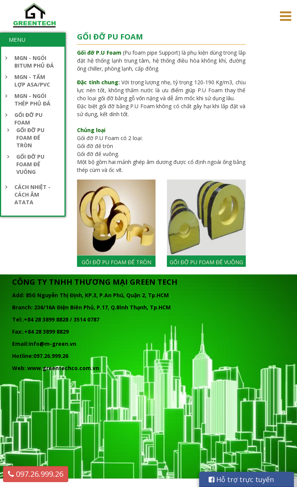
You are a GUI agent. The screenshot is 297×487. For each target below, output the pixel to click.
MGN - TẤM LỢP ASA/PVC (32, 80)
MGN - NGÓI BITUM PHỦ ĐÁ (34, 61)
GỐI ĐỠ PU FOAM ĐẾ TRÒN (30, 137)
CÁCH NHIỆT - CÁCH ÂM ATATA (32, 194)
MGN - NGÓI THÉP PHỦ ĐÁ (32, 99)
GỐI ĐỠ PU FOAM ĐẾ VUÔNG (30, 164)
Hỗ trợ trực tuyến (241, 479)
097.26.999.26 (35, 474)
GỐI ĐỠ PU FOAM (28, 118)
